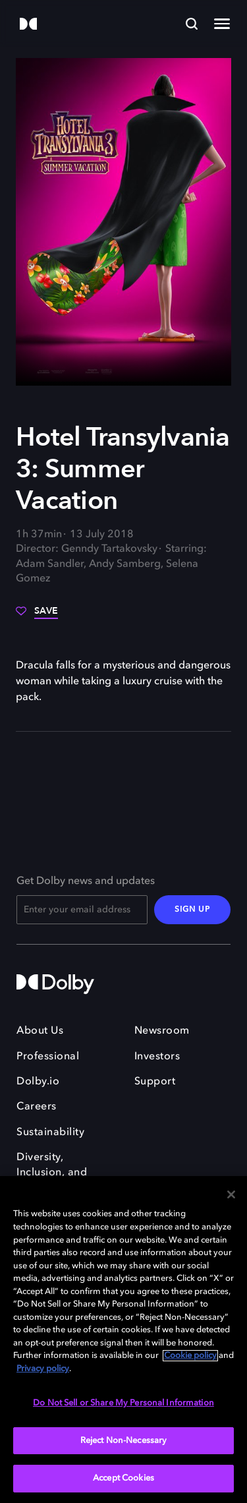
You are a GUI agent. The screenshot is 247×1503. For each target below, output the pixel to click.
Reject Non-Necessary (123, 1440)
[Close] (231, 1194)
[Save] (37, 615)
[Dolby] (28, 24)
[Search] (191, 24)
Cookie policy (190, 1355)
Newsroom (162, 1031)
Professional (47, 1056)
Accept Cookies (123, 1478)
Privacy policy (42, 1369)
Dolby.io (37, 1081)
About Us (39, 1031)
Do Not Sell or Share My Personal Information (123, 1403)
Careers (36, 1107)
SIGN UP (192, 910)
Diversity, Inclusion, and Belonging (51, 1172)
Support (155, 1081)
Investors (157, 1056)
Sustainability (50, 1132)
